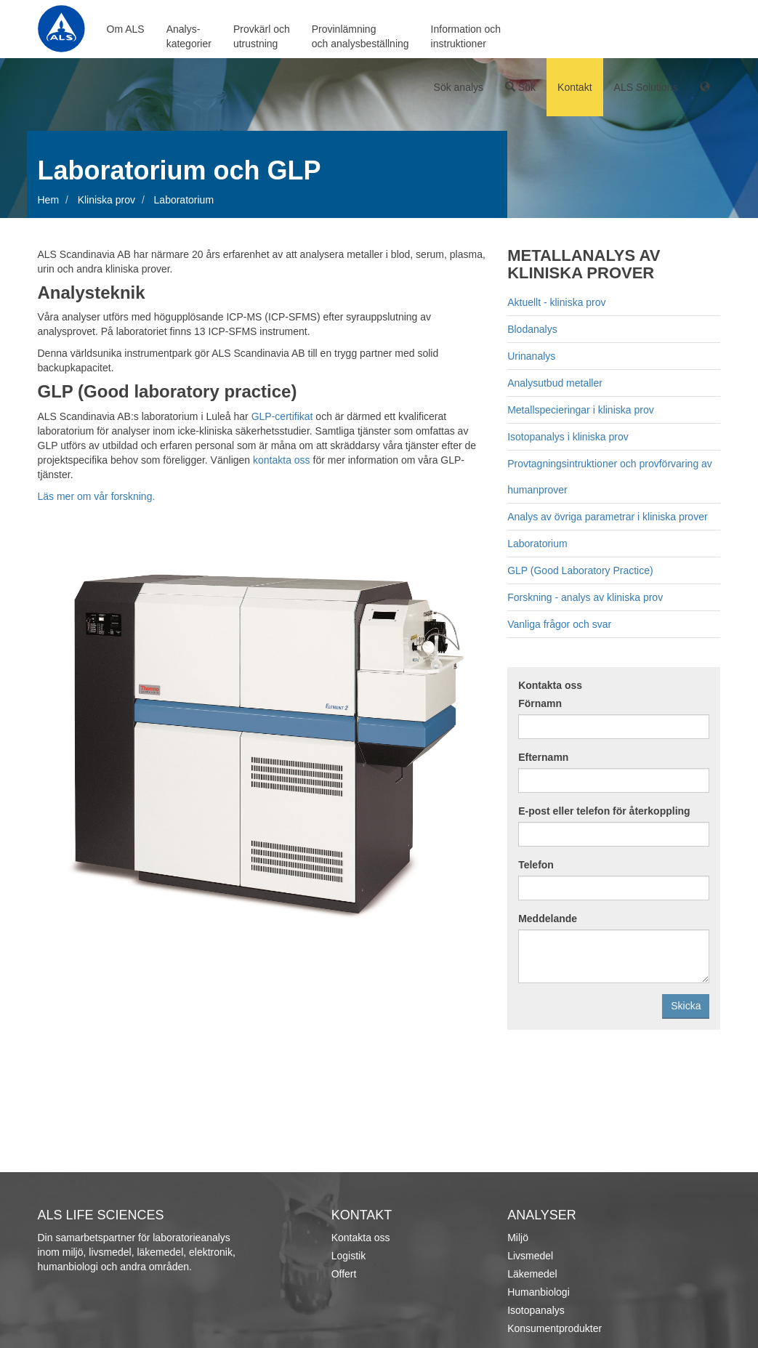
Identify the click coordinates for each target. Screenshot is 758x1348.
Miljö (517, 1237)
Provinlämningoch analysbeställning (360, 36)
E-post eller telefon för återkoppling (604, 811)
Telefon (536, 865)
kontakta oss (281, 460)
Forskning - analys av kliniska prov (585, 597)
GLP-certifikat (282, 416)
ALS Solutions (646, 87)
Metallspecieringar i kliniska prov (580, 410)
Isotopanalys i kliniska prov (568, 437)
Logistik (348, 1256)
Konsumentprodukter (554, 1328)
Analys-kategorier (188, 36)
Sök (520, 87)
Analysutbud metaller (554, 383)
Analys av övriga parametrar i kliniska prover (607, 516)
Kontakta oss (550, 685)
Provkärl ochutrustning (261, 36)
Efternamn (543, 757)
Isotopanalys (536, 1310)
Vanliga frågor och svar (559, 624)
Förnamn (540, 703)
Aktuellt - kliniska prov (556, 302)
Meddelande (547, 918)
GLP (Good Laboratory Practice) (580, 570)
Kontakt (574, 87)
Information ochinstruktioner (466, 36)
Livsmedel (530, 1256)
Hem (49, 200)
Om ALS (126, 29)
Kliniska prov (106, 200)
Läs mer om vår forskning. (97, 496)
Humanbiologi (538, 1292)
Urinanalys (531, 356)
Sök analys (458, 87)
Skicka (686, 1006)
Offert (344, 1274)
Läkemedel (532, 1274)
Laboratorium (537, 543)
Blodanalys (532, 329)
